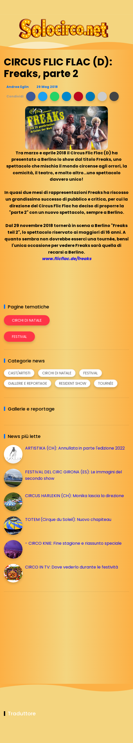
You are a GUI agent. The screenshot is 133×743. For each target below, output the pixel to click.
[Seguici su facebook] (89, 7)
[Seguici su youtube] (126, 7)
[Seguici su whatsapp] (117, 7)
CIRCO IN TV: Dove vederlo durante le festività (71, 567)
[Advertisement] (43, 632)
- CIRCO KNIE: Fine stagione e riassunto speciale (73, 543)
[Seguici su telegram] (108, 7)
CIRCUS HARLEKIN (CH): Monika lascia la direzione (74, 496)
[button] (30, 96)
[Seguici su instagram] (98, 7)
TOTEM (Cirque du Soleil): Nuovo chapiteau (68, 519)
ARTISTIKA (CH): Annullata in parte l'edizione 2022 (75, 448)
